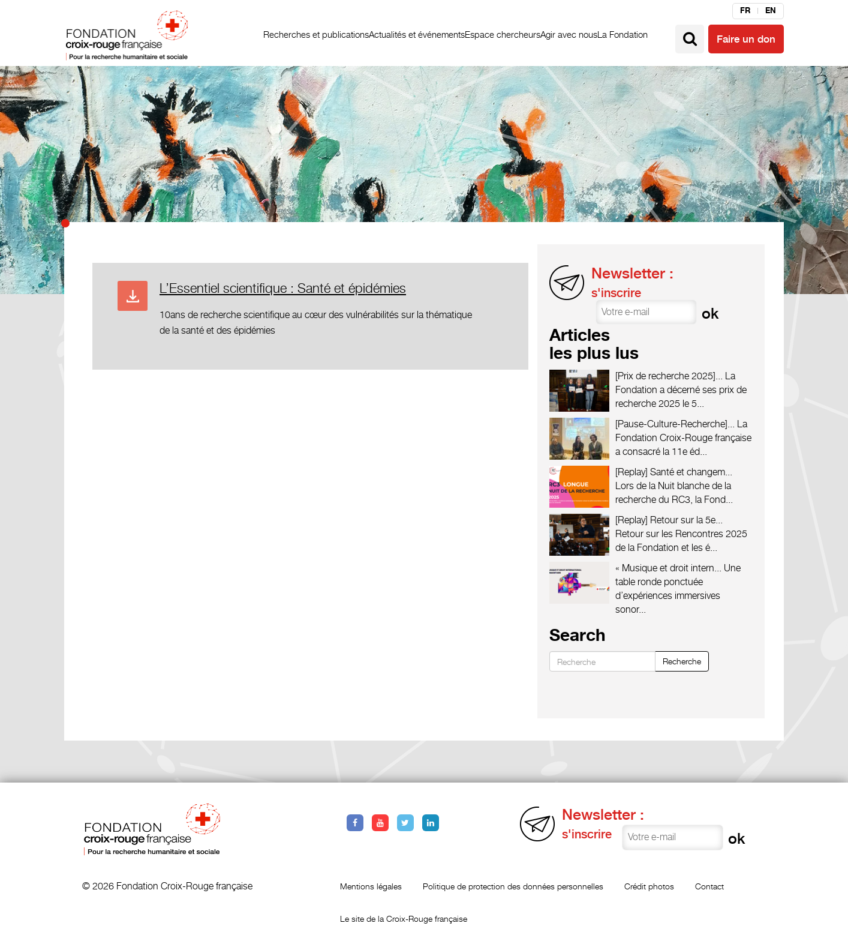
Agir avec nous (568, 34)
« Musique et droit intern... (668, 568)
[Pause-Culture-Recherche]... (675, 424)
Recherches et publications (316, 34)
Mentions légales (371, 886)
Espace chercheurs (502, 34)
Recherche (682, 661)
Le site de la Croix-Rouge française (403, 918)
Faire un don (746, 39)
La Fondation (622, 34)
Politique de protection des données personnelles (513, 886)
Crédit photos (649, 886)
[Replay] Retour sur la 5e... (669, 520)
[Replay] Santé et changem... (673, 472)
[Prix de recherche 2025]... (669, 376)
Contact (709, 886)
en (770, 11)
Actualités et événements (417, 34)
